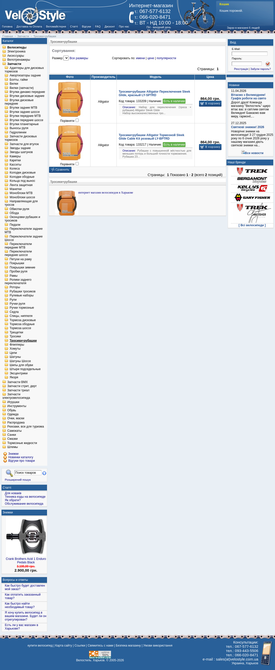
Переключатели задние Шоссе (23, 238)
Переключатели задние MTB (23, 230)
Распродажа (15, 422)
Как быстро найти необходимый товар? (19, 605)
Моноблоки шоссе (22, 197)
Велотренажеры (18, 60)
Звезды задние (20, 148)
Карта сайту (63, 645)
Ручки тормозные (22, 308)
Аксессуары (15, 55)
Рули (13, 299)
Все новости (254, 153)
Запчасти (14, 64)
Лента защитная (21, 185)
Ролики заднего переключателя (17, 281)
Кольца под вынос (22, 181)
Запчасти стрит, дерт (22, 386)
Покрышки (17, 263)
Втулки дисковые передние (19, 101)
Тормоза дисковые (23, 320)
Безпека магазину (128, 645)
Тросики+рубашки (23, 340)
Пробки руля (18, 271)
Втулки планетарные (24, 124)
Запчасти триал (18, 390)
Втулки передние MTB (25, 116)
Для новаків (13, 493)
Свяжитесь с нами (101, 645)
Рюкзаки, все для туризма (25, 427)
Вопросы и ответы (15, 580)
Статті (74, 26)
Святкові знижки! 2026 (247, 127)
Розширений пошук (18, 479)
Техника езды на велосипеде (25, 496)
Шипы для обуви (21, 365)
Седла (14, 312)
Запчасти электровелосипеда (16, 396)
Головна (7, 26)
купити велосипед (40, 645)
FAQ (97, 26)
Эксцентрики (19, 373)
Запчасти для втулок (24, 144)
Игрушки (13, 402)
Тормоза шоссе (20, 328)
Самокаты (14, 431)
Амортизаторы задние (25, 75)
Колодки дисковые (23, 173)
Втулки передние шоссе (26, 120)
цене (150, 58)
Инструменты (16, 406)
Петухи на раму (21, 259)
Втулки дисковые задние (27, 96)
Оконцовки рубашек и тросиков (22, 219)
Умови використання (157, 645)
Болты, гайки (19, 79)
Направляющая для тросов (21, 203)
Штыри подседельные (25, 369)
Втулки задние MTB (23, 108)
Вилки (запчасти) (22, 88)
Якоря (14, 377)
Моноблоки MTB (21, 193)
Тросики (15, 336)
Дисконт (109, 26)
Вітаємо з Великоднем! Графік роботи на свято (248, 96)
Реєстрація (241, 68)
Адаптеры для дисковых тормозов (24, 69)
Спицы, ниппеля (21, 316)
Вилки (14, 84)
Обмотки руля (19, 209)
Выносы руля (19, 128)
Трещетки (16, 332)
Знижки (8, 512)
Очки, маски (15, 418)
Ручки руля (17, 303)
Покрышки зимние (22, 267)
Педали (15, 224)
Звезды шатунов (21, 152)
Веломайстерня (56, 26)
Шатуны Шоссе (20, 361)
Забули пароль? (260, 68)
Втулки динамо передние (27, 92)
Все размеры (79, 58)
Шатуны (15, 357)
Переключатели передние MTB (18, 245)
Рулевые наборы (22, 295)
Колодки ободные (22, 177)
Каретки (15, 160)
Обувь (11, 410)
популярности (166, 58)
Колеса (15, 168)
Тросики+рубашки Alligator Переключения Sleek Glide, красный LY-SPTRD (154, 93)
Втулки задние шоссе (25, 112)
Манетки (16, 189)
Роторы (15, 287)
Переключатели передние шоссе (18, 253)
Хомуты (15, 349)
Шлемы (12, 447)
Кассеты (15, 164)
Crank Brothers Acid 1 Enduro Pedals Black (26, 560)
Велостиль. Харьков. (91, 660)
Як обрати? (13, 500)
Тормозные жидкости (22, 443)
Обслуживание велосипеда (24, 503)
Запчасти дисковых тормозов (20, 138)
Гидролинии (18, 132)
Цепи (13, 353)
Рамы (14, 275)
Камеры (15, 156)
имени (140, 58)
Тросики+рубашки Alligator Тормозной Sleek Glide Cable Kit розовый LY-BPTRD (151, 136)
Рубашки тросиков (23, 291)
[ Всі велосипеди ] (252, 225)
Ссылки (79, 645)
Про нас (124, 26)
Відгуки (86, 26)
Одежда (12, 414)
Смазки (12, 439)
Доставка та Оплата (29, 26)
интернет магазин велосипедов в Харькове (105, 192)
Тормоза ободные (22, 324)
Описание (128, 107)
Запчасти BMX (17, 382)
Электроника (16, 51)
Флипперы (17, 344)
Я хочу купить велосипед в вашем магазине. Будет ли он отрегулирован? (25, 616)
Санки (11, 435)
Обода (14, 213)
